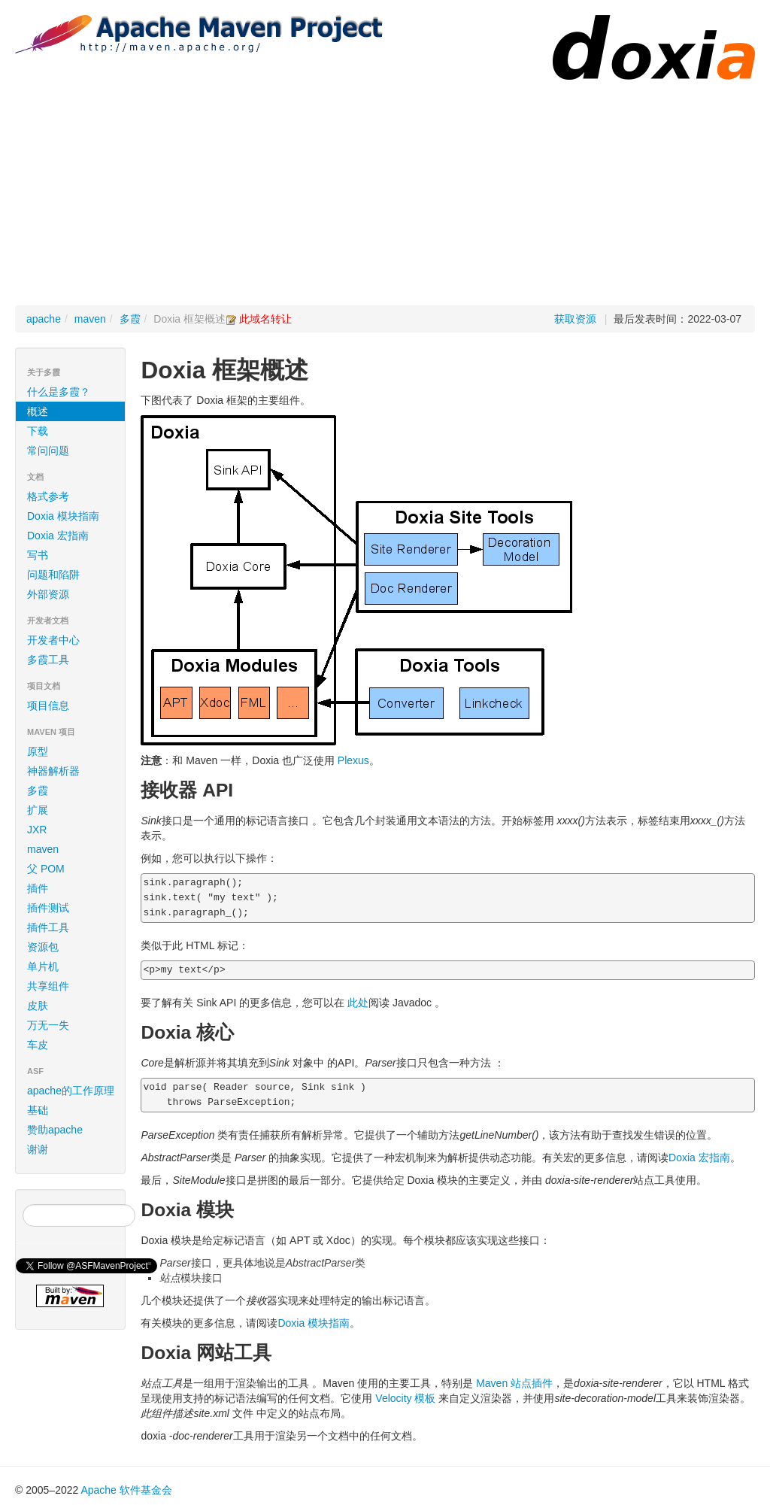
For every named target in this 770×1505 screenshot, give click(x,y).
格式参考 (72, 496)
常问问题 (48, 451)
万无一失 (48, 1025)
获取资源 (575, 319)
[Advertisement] (385, 192)
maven (90, 319)
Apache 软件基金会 (125, 1490)
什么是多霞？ (58, 392)
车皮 (37, 1045)
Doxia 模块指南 (63, 516)
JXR (37, 830)
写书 (37, 555)
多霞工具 (48, 660)
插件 (37, 888)
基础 (37, 1110)
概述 (37, 411)
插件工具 (48, 927)
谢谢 (37, 1149)
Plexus (353, 760)
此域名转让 (265, 319)
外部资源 (48, 594)
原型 (37, 751)
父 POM (46, 869)
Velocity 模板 (405, 1398)
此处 (357, 1003)
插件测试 (48, 908)
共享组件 (48, 986)
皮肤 (37, 1006)
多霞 (130, 319)
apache (43, 319)
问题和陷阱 (53, 575)
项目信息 (72, 705)
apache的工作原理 (70, 1091)
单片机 (43, 966)
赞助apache (55, 1130)
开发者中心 (72, 640)
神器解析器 (53, 771)
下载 (37, 431)
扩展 (37, 810)
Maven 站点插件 (514, 1383)
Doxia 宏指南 (58, 535)
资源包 (43, 947)
